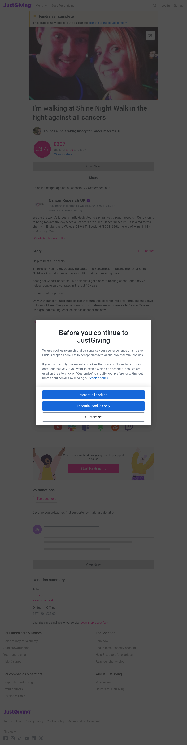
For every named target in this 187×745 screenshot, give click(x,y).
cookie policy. (99, 378)
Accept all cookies (93, 395)
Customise (93, 417)
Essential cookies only (93, 406)
